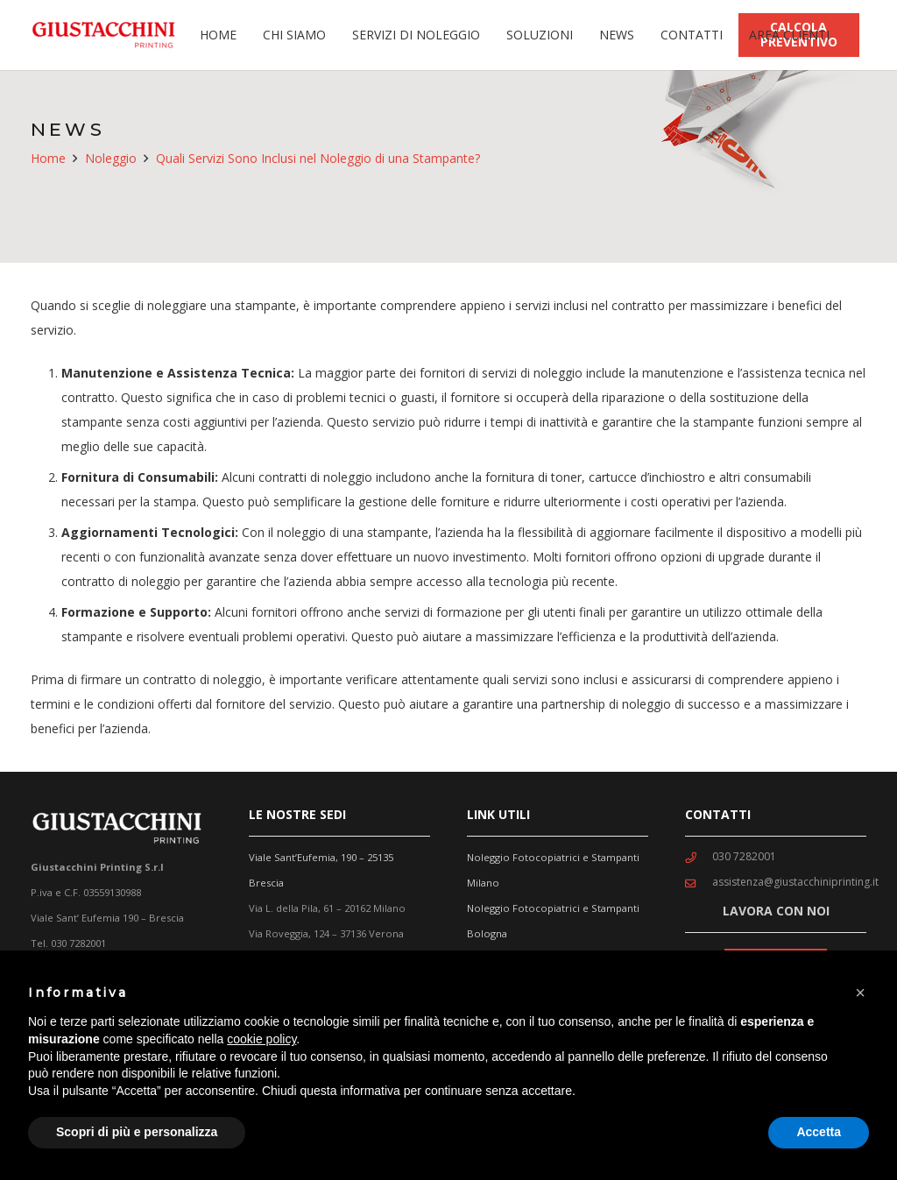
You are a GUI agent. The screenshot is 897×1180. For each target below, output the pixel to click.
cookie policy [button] (261, 1039)
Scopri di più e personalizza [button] (136, 1132)
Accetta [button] (818, 1132)
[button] (860, 993)
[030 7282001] (698, 856)
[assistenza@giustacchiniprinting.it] (698, 882)
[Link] (107, 35)
